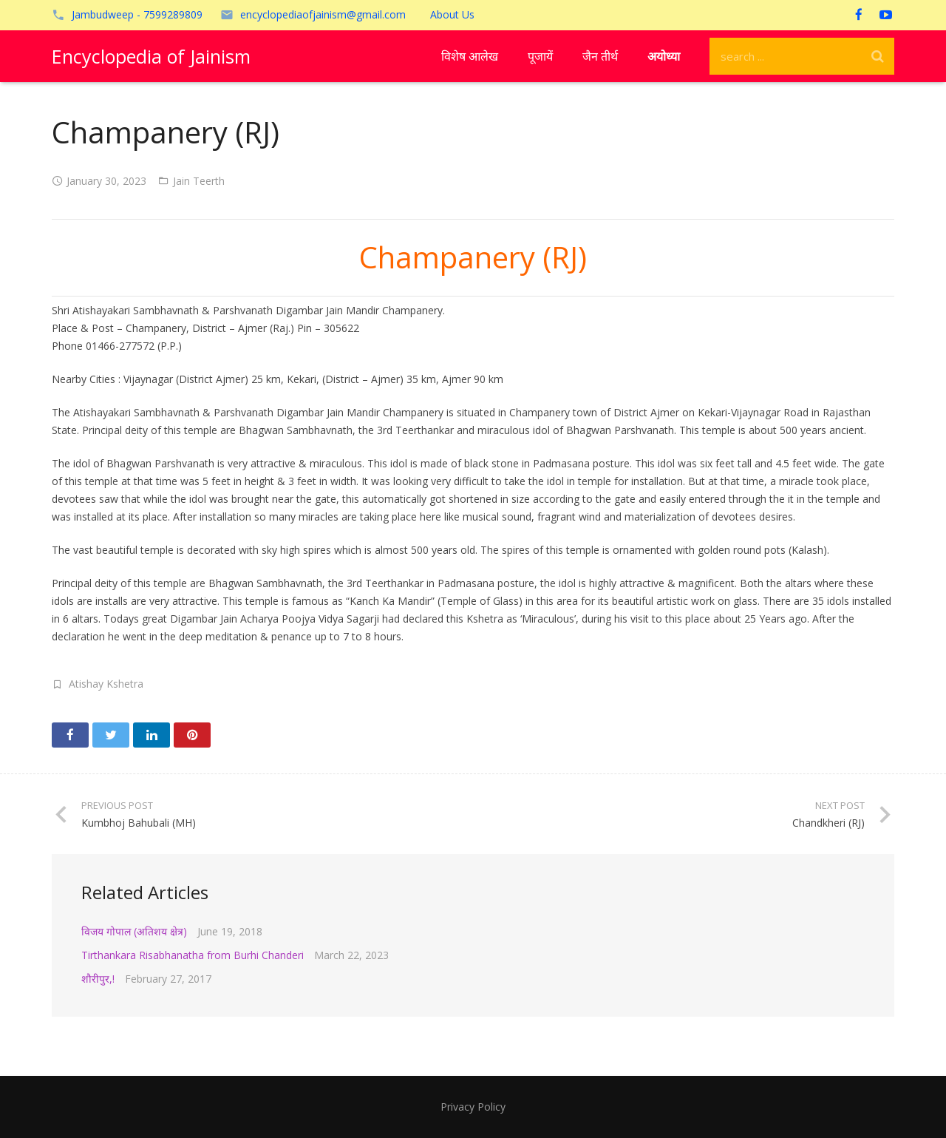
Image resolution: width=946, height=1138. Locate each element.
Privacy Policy (473, 1107)
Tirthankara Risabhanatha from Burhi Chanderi (192, 955)
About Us (452, 14)
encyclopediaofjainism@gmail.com (323, 14)
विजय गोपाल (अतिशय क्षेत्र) (134, 931)
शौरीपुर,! (98, 979)
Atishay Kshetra (106, 684)
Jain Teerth (199, 181)
